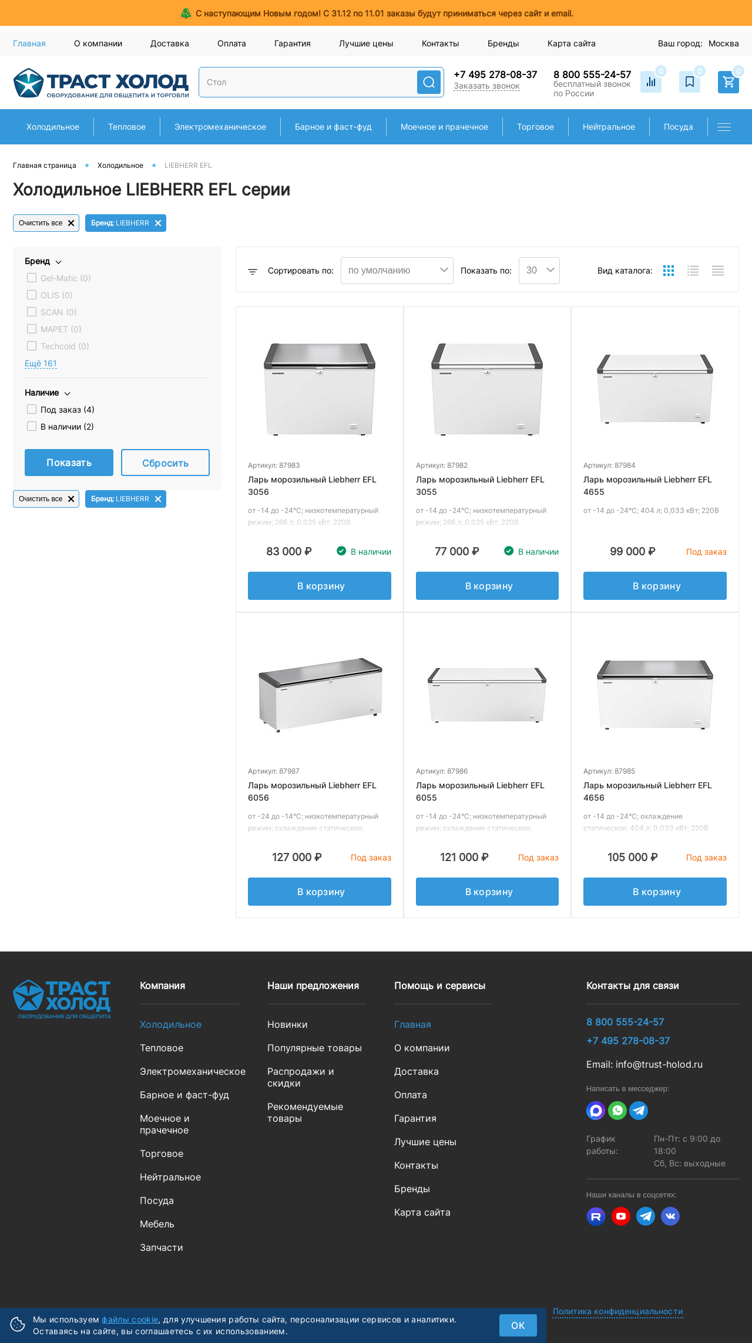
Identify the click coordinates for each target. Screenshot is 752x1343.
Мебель (157, 1224)
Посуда (157, 1200)
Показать (69, 462)
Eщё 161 (41, 363)
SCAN (59, 312)
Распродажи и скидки (300, 1077)
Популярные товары (314, 1048)
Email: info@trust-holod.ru (644, 1064)
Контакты (440, 43)
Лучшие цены (366, 43)
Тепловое (161, 1048)
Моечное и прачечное (165, 1124)
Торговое (161, 1153)
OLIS (57, 295)
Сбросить (165, 463)
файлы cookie (130, 1319)
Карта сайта (572, 43)
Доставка (169, 43)
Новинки (287, 1024)
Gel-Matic (66, 278)
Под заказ (68, 409)
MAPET (61, 329)
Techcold (65, 346)
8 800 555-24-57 (592, 74)
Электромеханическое (189, 1071)
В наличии (67, 426)
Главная (29, 43)
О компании (98, 43)
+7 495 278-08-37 (495, 74)
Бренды (503, 43)
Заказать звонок (487, 85)
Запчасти (161, 1247)
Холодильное (171, 1024)
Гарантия (292, 43)
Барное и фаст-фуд (184, 1095)
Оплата (231, 43)
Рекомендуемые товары (305, 1112)
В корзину (321, 586)
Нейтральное (170, 1177)
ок (518, 1325)
